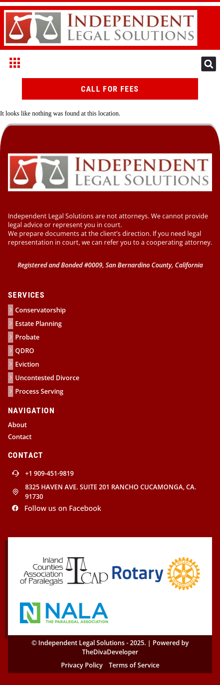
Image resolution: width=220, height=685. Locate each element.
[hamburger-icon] (15, 64)
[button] (208, 64)
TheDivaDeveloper (110, 652)
